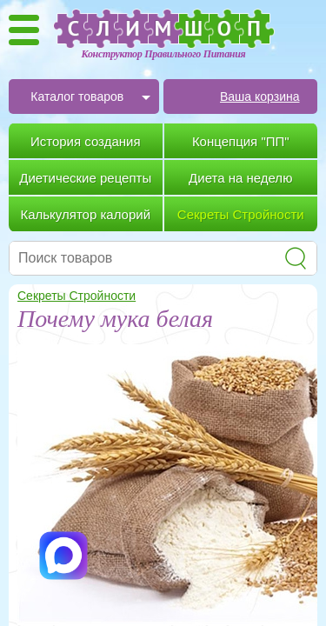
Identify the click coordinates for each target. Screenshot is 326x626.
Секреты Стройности (76, 296)
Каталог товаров (76, 96)
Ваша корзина (260, 96)
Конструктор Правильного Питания (164, 54)
